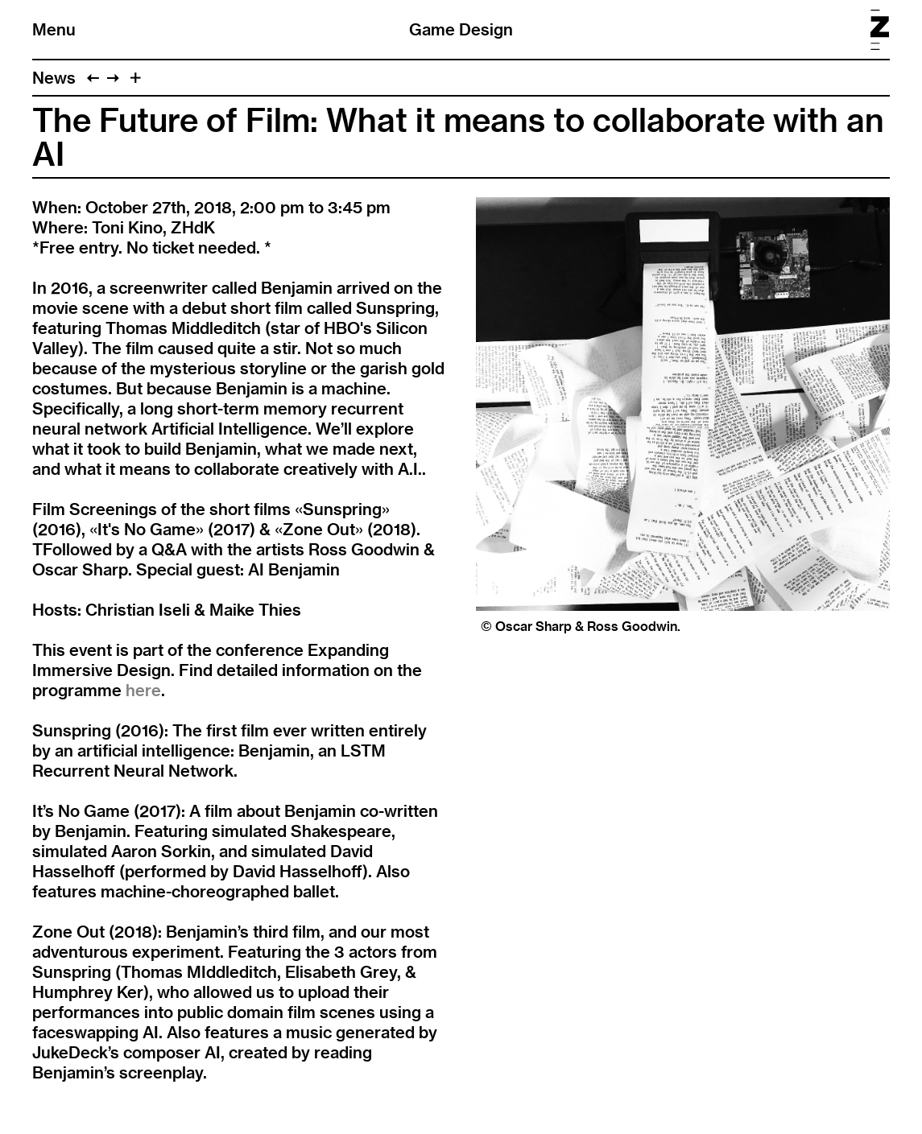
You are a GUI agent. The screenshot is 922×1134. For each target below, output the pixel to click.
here (143, 690)
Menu (54, 29)
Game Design (461, 29)
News (54, 78)
